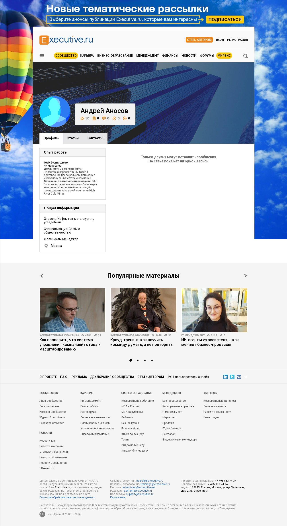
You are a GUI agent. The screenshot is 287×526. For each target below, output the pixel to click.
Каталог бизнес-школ (134, 450)
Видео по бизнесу (132, 445)
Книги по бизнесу (132, 434)
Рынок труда (88, 411)
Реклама (79, 377)
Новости (189, 55)
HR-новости (46, 468)
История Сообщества (52, 411)
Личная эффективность (95, 417)
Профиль (51, 138)
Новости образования (53, 457)
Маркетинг (169, 417)
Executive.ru (62, 487)
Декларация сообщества (112, 377)
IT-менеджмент (193, 335)
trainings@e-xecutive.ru (155, 484)
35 (169, 335)
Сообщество (66, 55)
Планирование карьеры (95, 423)
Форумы (207, 55)
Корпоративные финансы (219, 400)
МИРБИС (224, 55)
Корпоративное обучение (129, 335)
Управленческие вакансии (97, 428)
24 (99, 335)
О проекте (48, 377)
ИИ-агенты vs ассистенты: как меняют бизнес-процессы (210, 342)
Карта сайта (117, 497)
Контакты (95, 138)
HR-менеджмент (90, 400)
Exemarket (169, 434)
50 (84, 118)
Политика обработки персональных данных (67, 497)
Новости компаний (51, 446)
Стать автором (199, 40)
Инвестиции (211, 417)
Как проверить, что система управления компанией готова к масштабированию (70, 344)
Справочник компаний (94, 434)
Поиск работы (89, 406)
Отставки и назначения (54, 451)
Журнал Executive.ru (52, 417)
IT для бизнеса (172, 428)
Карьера (87, 55)
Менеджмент (147, 55)
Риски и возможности (217, 411)
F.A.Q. (64, 377)
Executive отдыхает (51, 423)
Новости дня (47, 440)
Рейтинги (127, 417)
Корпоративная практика (59, 335)
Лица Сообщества (50, 400)
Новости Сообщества (53, 462)
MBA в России (130, 406)
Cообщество (48, 393)
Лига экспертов (49, 406)
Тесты (125, 439)
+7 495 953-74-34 (225, 480)
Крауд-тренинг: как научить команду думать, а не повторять (141, 342)
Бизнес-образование (115, 55)
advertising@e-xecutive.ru (139, 487)
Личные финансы (214, 406)
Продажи (168, 423)
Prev (41, 276)
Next (245, 276)
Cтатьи (73, 138)
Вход (220, 39)
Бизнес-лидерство (174, 400)
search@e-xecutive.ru (149, 480)
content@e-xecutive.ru (138, 490)
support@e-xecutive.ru (140, 494)
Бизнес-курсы (130, 423)
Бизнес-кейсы (130, 428)
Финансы (170, 55)
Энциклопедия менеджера (179, 439)
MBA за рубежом (132, 411)
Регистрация (237, 39)
